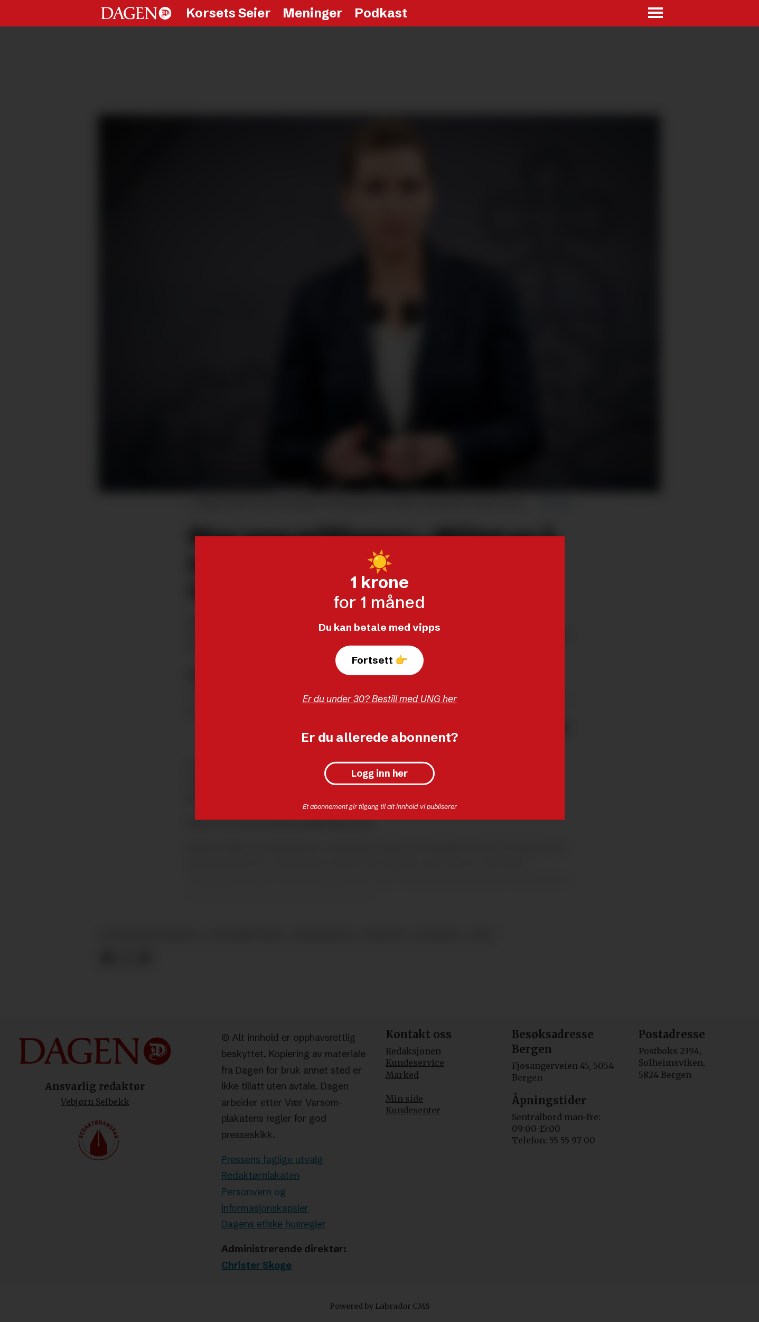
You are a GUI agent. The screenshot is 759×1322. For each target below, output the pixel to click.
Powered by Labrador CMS (380, 1306)
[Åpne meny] (656, 13)
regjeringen (323, 934)
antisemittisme (246, 934)
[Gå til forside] (136, 13)
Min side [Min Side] (404, 1098)
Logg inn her (379, 773)
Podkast (380, 13)
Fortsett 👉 (380, 660)
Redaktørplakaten (260, 1175)
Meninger (313, 13)
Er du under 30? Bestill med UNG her (380, 699)
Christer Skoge (256, 1265)
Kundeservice (415, 1062)
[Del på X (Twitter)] (125, 958)
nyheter (383, 934)
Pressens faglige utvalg (272, 1159)
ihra (481, 934)
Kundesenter (413, 1110)
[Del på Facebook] (107, 958)
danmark (437, 934)
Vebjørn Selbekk (95, 1101)
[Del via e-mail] (144, 958)
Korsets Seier (228, 13)
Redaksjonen (413, 1051)
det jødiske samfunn (150, 934)
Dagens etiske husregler (273, 1224)
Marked (402, 1074)
